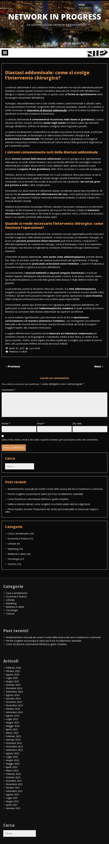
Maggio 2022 (13, 763)
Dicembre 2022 (14, 743)
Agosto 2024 (12, 695)
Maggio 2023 (13, 725)
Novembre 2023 (14, 705)
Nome (6, 423)
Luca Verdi (34, 348)
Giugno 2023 (12, 722)
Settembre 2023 (14, 712)
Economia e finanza (18, 538)
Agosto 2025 (12, 674)
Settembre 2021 (14, 791)
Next (98, 366)
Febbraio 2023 (13, 736)
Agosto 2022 (12, 753)
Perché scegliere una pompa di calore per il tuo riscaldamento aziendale (45, 494)
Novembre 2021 (14, 784)
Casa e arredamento (18, 533)
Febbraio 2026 (13, 667)
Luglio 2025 (12, 677)
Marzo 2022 (12, 770)
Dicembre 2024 (14, 688)
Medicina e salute (18, 351)
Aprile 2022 (12, 767)
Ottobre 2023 (13, 708)
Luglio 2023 (12, 719)
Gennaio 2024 (13, 698)
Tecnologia (13, 558)
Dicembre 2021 (14, 780)
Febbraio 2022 (13, 773)
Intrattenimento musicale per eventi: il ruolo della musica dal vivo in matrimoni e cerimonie (55, 488)
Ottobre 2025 (13, 671)
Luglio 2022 (12, 756)
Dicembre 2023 (14, 701)
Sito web (77, 423)
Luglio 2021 (12, 797)
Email (41, 423)
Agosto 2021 (12, 794)
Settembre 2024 (14, 691)
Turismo (12, 564)
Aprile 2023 (12, 729)
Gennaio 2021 (13, 808)
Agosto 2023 (12, 715)
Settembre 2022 (14, 749)
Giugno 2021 (12, 801)
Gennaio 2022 (13, 777)
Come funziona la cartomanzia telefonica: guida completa (38, 499)
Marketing (13, 548)
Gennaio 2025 (13, 684)
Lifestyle (12, 543)
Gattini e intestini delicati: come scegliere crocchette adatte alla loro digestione (49, 504)
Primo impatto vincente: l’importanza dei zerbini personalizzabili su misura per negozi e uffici (52, 510)
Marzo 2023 (12, 732)
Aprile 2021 (12, 804)
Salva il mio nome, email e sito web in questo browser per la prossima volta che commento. (50, 439)
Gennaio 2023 (13, 739)
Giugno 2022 (12, 760)
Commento (9, 389)
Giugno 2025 (12, 681)
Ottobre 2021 (13, 787)
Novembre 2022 (14, 746)
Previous (14, 366)
